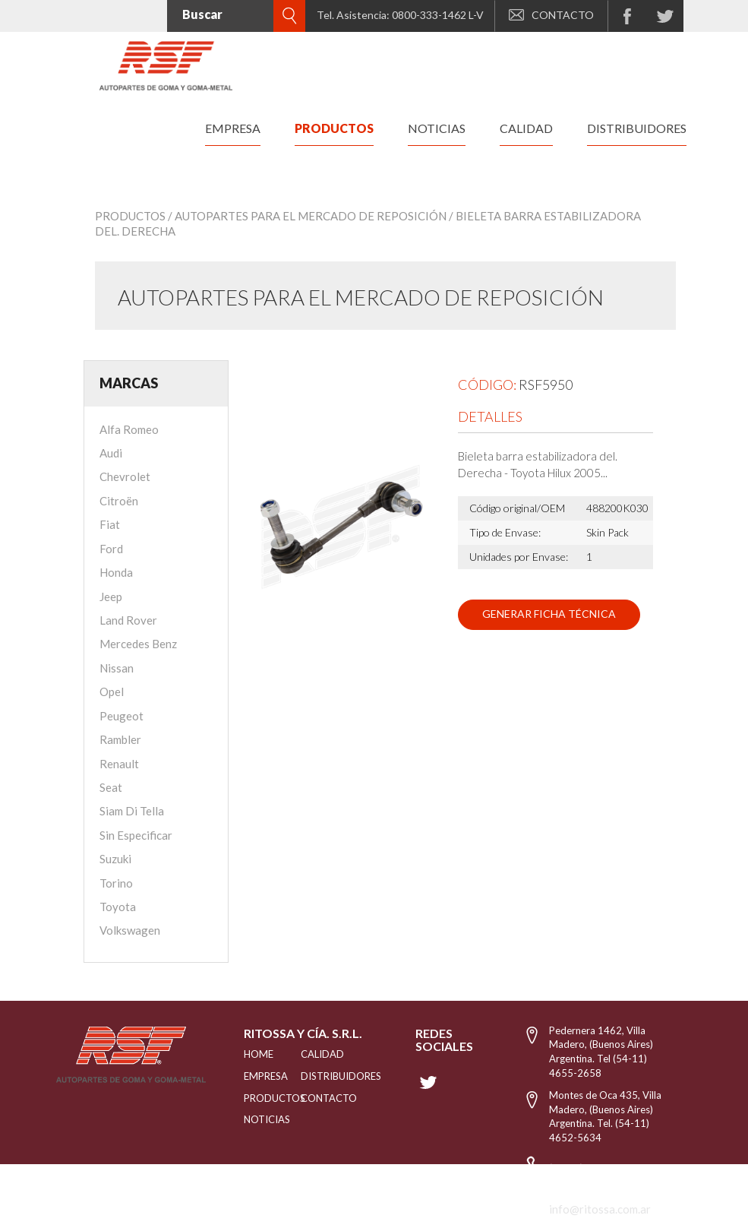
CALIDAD (318, 1054)
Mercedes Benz (138, 643)
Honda (116, 572)
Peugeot (121, 716)
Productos (130, 216)
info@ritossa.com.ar (600, 1209)
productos (334, 128)
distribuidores (636, 128)
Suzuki (115, 859)
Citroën (118, 501)
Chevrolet (124, 476)
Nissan (116, 668)
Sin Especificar (135, 835)
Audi (110, 453)
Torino (116, 883)
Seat (110, 787)
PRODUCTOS (254, 1098)
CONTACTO (551, 14)
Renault (119, 764)
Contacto (318, 1098)
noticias (437, 128)
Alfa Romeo (129, 429)
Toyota (117, 906)
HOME (254, 1054)
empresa (232, 128)
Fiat (109, 524)
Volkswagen (129, 930)
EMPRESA (254, 1076)
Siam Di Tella (131, 811)
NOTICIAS (254, 1119)
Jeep (110, 596)
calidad (526, 128)
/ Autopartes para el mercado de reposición (307, 216)
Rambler (120, 739)
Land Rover (128, 620)
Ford (111, 548)
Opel (111, 691)
